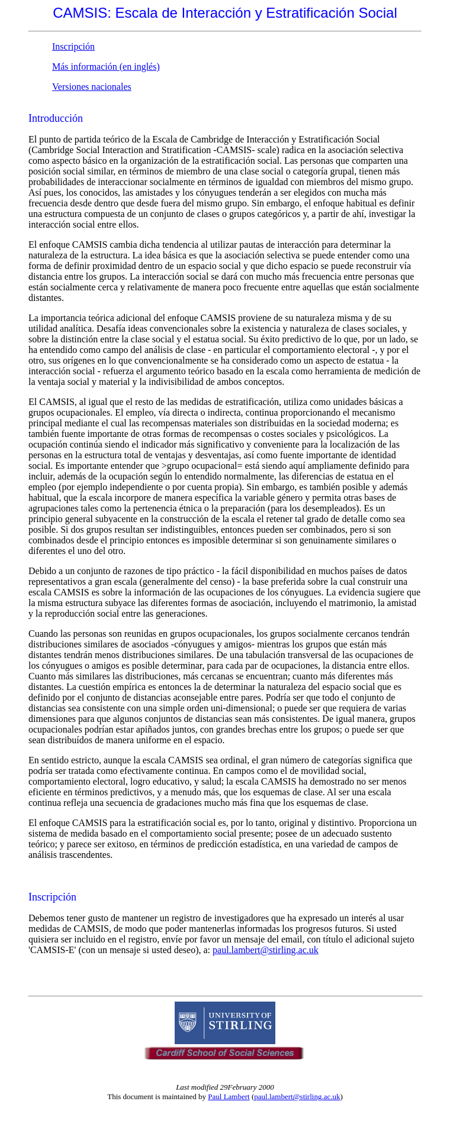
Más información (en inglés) (106, 66)
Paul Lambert (228, 1096)
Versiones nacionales (91, 87)
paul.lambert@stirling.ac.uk (266, 950)
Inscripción (73, 46)
